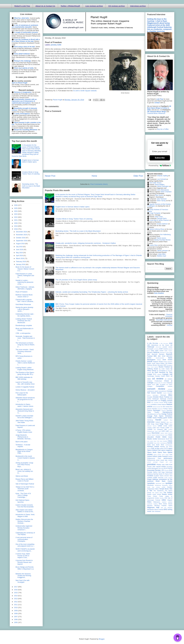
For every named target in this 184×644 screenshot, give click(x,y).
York (153, 511)
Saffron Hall (157, 472)
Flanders (154, 408)
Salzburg (150, 474)
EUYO (149, 404)
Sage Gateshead (167, 472)
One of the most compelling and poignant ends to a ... (25, 545)
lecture (155, 426)
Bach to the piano (21, 442)
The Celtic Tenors (155, 183)
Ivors (171, 422)
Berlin (170, 358)
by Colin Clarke (164, 369)
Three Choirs (152, 496)
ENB (159, 400)
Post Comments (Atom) (99, 184)
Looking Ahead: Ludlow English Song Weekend (24, 368)
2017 (16, 587)
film (162, 406)
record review (161, 467)
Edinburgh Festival (166, 399)
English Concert (166, 400)
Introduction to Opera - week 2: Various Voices (24, 405)
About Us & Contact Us (45, 6)
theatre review (167, 494)
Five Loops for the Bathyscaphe (22, 394)
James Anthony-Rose (157, 229)
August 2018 (20, 243)
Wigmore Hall (153, 507)
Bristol (161, 361)
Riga (162, 468)
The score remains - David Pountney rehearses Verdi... (25, 351)
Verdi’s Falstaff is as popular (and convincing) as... (25, 550)
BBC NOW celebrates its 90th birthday (24, 378)
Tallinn (157, 489)
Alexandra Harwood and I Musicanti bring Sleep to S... (25, 411)
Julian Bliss (162, 254)
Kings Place (164, 424)
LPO (163, 431)
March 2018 (20, 258)
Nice (155, 443)
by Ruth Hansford (158, 372)
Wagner (170, 500)
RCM (170, 464)
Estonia (161, 402)
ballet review (159, 350)
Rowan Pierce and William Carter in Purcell (24, 480)
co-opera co (164, 384)
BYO (154, 374)
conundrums (162, 391)
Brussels (160, 365)
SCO (170, 474)
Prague (162, 462)
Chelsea (149, 381)
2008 (16, 613)
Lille (155, 429)
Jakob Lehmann (162, 250)
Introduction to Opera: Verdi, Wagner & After (25, 515)
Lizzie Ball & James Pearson (159, 220)
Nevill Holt (169, 439)
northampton (168, 445)
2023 (16, 214)
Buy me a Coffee (163, 129)
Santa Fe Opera (164, 474)
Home (94, 176)
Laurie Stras (153, 245)
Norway (162, 446)
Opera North (151, 452)
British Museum (168, 361)
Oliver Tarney (161, 201)
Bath (148, 354)
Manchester (156, 433)
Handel (158, 420)
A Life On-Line (152, 343)
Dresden (149, 397)
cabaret (159, 374)
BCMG (149, 358)
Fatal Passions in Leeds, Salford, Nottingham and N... (25, 275)
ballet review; (168, 350)
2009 (16, 611)
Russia (167, 470)
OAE (152, 448)
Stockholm (150, 485)
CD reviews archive (116, 6)
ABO (148, 345)
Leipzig (149, 427)
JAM (148, 424)
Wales (149, 502)
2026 (16, 205)
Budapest (169, 365)
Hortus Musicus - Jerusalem (25, 390)
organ (167, 454)
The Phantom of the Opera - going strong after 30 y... (25, 373)
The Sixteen (167, 492)
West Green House (165, 503)
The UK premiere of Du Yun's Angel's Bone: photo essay (76, 280)
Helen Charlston (165, 192)
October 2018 (21, 238)
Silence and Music (22, 476)
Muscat (162, 435)
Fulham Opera (167, 408)
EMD (155, 400)
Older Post (138, 176)
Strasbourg (158, 485)
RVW (170, 470)
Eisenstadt (150, 400)
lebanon (149, 426)
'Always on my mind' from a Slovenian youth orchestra (25, 489)
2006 (16, 619)
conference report (152, 391)
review (149, 468)
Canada (157, 376)
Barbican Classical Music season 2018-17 (24, 295)
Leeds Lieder (167, 426)
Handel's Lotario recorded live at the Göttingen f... (24, 417)
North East (151, 445)
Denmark (163, 395)
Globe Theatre (153, 412)
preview (53, 45)
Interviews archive (138, 6)
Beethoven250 (160, 358)
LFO (171, 427)
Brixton (155, 365)
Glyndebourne (167, 412)
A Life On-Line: (163, 343)
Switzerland (150, 489)
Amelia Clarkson (162, 224)
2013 (16, 599)
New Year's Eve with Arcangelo (22, 581)
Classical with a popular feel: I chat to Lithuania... (25, 300)
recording (169, 466)
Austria (165, 349)
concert (170, 386)
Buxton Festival (164, 367)
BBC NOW (161, 356)
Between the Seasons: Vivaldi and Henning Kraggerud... (23, 575)
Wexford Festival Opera (163, 505)
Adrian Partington (163, 186)
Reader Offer (151, 466)
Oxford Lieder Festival (160, 456)
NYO (170, 446)
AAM (170, 343)
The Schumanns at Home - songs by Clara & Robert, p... (25, 345)
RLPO (166, 468)
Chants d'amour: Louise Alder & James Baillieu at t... (25, 363)
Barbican (156, 352)
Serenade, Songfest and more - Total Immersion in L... (25, 338)
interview (150, 422)
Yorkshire (157, 511)
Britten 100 (164, 363)
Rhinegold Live (156, 468)
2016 (16, 590)
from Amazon (159, 293)
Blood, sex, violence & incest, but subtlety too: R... (24, 471)
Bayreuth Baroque (158, 354)
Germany (169, 410)
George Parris (162, 218)
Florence (160, 408)
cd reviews (168, 379)
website (170, 502)
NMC (158, 443)
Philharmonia (151, 460)
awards (170, 349)
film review (166, 406)
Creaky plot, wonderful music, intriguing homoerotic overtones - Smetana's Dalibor (85, 243)
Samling (155, 474)
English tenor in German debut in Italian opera (72, 207)
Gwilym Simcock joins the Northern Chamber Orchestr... (24, 521)
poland (149, 462)
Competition (160, 386)
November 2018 (21, 235)
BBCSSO (169, 356)
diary (170, 395)
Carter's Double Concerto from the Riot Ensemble (24, 506)
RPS (163, 470)
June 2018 (20, 249)
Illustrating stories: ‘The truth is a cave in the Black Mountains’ (78, 231)
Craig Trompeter (155, 213)
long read (158, 431)
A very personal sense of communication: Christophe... (24, 539)
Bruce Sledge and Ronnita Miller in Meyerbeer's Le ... (25, 569)
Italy (167, 422)
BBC (155, 356)
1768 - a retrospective (23, 333)
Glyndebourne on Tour (154, 414)
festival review (156, 406)
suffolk (163, 487)
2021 (16, 220)
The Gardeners (158, 490)
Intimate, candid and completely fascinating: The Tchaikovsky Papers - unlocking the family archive (91, 292)
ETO (165, 402)
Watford (164, 502)
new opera (150, 441)
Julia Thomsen (162, 199)
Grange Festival (166, 414)
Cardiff (163, 376)
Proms (159, 465)
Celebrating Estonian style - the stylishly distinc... (25, 315)
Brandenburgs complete (24, 325)
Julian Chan (159, 217)
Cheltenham (158, 381)
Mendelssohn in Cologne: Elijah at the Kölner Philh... (24, 451)
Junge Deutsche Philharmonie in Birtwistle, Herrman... (24, 437)
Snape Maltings (152, 479)
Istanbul (163, 422)
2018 (16, 229)
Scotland (150, 476)
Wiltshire (170, 507)
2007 (16, 617)
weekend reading (152, 503)
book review (167, 360)
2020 (16, 223)
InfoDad (169, 325)
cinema (156, 382)
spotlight (168, 483)
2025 (16, 208)
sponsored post (160, 483)
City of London (162, 382)
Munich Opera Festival (153, 435)
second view (168, 475)
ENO (149, 402)
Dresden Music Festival (161, 397)
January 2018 (21, 264)
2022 (16, 217)
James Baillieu (159, 184)
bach (148, 350)
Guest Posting (158, 418)
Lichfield (149, 429)
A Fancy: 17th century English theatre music (24, 431)
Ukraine (161, 498)
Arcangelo (150, 349)
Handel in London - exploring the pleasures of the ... (24, 282)
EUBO (170, 402)
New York (156, 441)
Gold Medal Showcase (23, 304)
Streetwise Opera (167, 485)
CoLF (170, 384)
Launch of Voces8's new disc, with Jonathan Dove (25, 383)
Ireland (158, 422)
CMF (157, 384)
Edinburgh (155, 399)
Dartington (155, 395)
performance (168, 458)
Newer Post (50, 176)
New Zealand (163, 441)
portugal (155, 462)
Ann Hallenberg (165, 234)
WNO (165, 509)
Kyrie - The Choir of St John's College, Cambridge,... (23, 495)
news (170, 441)
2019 (16, 226)
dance (149, 395)
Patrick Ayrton (161, 238)
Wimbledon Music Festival (155, 509)
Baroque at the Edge (166, 352)
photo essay (160, 460)
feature (164, 404)
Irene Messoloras (163, 190)
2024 (16, 211)
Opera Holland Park (154, 450)
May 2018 (19, 253)
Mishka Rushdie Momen (162, 240)
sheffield (149, 477)
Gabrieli (149, 410)
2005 (16, 622)
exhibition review (156, 404)
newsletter (150, 443)
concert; (170, 389)
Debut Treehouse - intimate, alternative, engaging (25, 288)
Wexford (149, 505)
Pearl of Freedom (21, 292)
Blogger (101, 639)
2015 (16, 593)
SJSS (59, 45)
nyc (167, 446)
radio (163, 464)
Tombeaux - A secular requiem (23, 445)
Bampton (150, 352)
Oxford (149, 456)
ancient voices (167, 347)
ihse (171, 420)
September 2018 (22, 241)
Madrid (149, 433)
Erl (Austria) (154, 402)
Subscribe (160, 158)
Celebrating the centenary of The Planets (25, 533)
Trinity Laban (164, 496)
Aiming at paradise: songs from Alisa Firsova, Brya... (24, 464)
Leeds (160, 426)
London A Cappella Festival (25, 387)
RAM (166, 464)
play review (168, 460)
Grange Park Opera (155, 416)
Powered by (160, 165)
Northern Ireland (153, 446)
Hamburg (150, 420)
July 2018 (19, 247)
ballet (152, 350)
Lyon (171, 431)
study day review (153, 487)
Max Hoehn (159, 195)
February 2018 (21, 261)
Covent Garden (156, 393)
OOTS (166, 448)
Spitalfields (151, 483)
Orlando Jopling (162, 176)
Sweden (169, 487)
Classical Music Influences (156, 113)
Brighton (155, 361)
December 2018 (21, 232)
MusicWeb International (164, 320)
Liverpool (160, 429)
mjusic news (164, 433)
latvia (170, 424)
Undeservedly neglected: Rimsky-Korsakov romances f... (24, 528)
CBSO (168, 376)
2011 (16, 605)
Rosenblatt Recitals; (154, 470)
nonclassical (163, 443)
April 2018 (19, 255)
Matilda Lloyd (161, 256)
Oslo (170, 454)
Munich (170, 433)
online (162, 448)
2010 (16, 607)
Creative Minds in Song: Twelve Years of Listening (73, 219)
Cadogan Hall (167, 374)
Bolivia (159, 359)
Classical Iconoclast (168, 315)
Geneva (163, 410)
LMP (165, 429)
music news (161, 437)
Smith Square (168, 477)
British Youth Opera (153, 363)
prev (171, 462)
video (164, 500)
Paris (159, 458)
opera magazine (166, 450)
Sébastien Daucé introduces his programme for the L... (25, 399)
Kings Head (155, 424)
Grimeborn (168, 416)
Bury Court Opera (152, 367)
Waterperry (156, 502)
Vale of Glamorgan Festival (25, 484)
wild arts (163, 507)
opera (170, 448)
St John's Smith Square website (84, 91)
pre (167, 462)
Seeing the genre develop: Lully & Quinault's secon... (24, 309)
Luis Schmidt (161, 179)
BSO (165, 365)
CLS (153, 384)
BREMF (150, 361)
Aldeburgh (150, 347)
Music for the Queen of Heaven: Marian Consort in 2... (25, 269)
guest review (167, 418)
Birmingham (151, 360)
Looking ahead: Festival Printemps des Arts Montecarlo (24, 320)
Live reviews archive (94, 6)
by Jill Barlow (161, 370)
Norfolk (169, 443)
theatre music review (154, 494)
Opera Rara (162, 452)
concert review (156, 388)
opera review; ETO (159, 454)
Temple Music (164, 489)
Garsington (156, 410)
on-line (157, 448)
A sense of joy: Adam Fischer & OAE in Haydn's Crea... (23, 555)
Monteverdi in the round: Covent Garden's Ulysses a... (25, 458)
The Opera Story (157, 492)
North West (160, 445)
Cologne (149, 386)
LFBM (167, 427)
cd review (157, 378)
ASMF (161, 349)
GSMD (149, 418)
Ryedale (149, 472)
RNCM (170, 468)
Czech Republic (167, 393)
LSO (167, 431)
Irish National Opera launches (22, 501)
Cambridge (150, 376)
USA (165, 498)
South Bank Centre (164, 481)
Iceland (166, 420)
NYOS (149, 448)
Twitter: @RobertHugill (70, 6)
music (166, 435)
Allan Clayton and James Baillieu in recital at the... (25, 511)
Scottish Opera (158, 475)
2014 (16, 596)
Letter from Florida (158, 427)
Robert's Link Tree (22, 6)
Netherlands (161, 439)
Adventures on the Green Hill (161, 345)
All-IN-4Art (158, 347)
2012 (16, 602)
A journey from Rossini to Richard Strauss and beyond (24, 562)
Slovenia (160, 477)
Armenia (156, 349)
